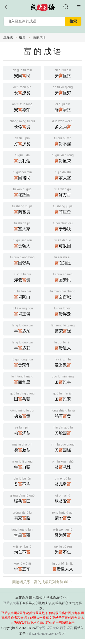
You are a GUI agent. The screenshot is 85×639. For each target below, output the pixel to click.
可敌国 (63, 242)
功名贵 (22, 413)
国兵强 (22, 396)
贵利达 (22, 157)
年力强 (22, 464)
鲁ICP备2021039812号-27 (47, 634)
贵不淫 (63, 140)
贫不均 (22, 481)
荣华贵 (63, 515)
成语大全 (52, 628)
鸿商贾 (63, 413)
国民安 (63, 396)
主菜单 (78, 7)
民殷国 (63, 430)
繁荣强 (63, 328)
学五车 (22, 566)
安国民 (22, 72)
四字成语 (66, 628)
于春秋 (63, 225)
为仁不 (22, 549)
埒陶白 (22, 294)
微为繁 (63, 532)
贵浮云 (63, 311)
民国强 (63, 447)
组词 (22, 37)
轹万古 (63, 191)
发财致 (63, 362)
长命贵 (22, 123)
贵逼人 (63, 345)
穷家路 (22, 515)
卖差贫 (22, 447)
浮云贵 (22, 277)
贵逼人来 (63, 566)
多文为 (63, 123)
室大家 (22, 225)
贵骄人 (22, 242)
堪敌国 (22, 191)
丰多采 (22, 328)
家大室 (63, 174)
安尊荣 (22, 106)
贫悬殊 (63, 464)
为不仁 (63, 549)
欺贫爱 (63, 498)
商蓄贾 (22, 208)
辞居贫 (63, 106)
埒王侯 (22, 311)
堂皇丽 (22, 532)
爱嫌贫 (22, 89)
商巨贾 (63, 208)
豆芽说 (8, 37)
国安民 (63, 277)
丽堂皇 (22, 379)
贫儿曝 (63, 481)
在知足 (63, 260)
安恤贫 (63, 72)
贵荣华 (22, 362)
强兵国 (22, 498)
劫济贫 (22, 430)
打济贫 (22, 140)
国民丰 (63, 379)
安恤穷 (63, 89)
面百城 (63, 294)
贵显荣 (63, 157)
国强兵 (22, 260)
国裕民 (22, 174)
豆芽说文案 (11, 603)
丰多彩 (22, 345)
